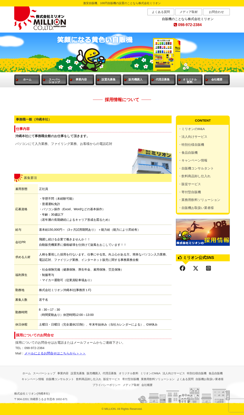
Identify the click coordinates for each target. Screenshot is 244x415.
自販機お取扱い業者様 (210, 379)
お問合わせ (216, 12)
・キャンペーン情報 (192, 160)
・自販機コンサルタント (196, 168)
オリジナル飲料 (128, 373)
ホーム (27, 79)
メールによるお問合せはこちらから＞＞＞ (55, 353)
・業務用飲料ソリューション (199, 200)
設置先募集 (109, 79)
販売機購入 (135, 79)
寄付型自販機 (130, 379)
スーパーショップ (44, 373)
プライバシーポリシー (106, 385)
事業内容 (81, 79)
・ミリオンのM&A (191, 129)
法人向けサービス (174, 373)
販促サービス (111, 379)
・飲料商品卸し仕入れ (194, 176)
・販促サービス (189, 184)
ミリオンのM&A (150, 373)
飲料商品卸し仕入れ (88, 379)
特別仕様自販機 (196, 373)
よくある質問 (161, 12)
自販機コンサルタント (60, 379)
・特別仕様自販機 (191, 144)
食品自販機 (216, 373)
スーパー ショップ (54, 81)
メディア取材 (189, 12)
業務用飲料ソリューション (158, 379)
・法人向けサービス (192, 136)
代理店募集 (163, 79)
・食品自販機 (188, 152)
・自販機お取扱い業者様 (196, 208)
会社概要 (216, 79)
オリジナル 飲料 (190, 81)
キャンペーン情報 (33, 379)
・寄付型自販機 (189, 192)
